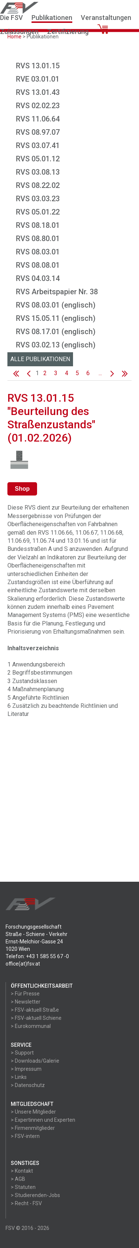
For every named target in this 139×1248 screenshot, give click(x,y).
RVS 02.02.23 (38, 105)
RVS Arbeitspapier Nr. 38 (57, 291)
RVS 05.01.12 (38, 158)
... (100, 373)
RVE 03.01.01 (37, 79)
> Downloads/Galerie (35, 1061)
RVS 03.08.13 (38, 172)
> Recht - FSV (26, 1203)
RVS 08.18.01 (38, 225)
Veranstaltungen (106, 17)
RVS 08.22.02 (38, 185)
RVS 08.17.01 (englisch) (56, 331)
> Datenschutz (28, 1085)
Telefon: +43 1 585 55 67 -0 (37, 956)
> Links (19, 1077)
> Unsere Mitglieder (33, 1112)
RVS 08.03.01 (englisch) (56, 305)
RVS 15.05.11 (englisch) (56, 318)
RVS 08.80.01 (38, 238)
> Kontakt (22, 1171)
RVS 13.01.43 (38, 92)
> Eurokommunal (31, 1026)
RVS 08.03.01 (38, 251)
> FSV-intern (25, 1136)
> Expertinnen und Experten (43, 1120)
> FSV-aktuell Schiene (36, 1018)
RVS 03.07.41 (38, 145)
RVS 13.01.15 (38, 65)
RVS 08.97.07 (38, 132)
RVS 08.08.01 (38, 265)
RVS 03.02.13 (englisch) (56, 344)
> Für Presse (25, 994)
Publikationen (52, 17)
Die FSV (11, 17)
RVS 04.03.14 (38, 278)
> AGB (18, 1179)
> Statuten (23, 1187)
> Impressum (26, 1069)
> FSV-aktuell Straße (35, 1010)
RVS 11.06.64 (38, 118)
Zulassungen (19, 31)
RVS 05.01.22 (38, 212)
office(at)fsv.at (23, 964)
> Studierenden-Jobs (35, 1195)
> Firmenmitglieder (33, 1128)
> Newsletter (25, 1002)
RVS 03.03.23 (38, 198)
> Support (22, 1053)
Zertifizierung (68, 31)
